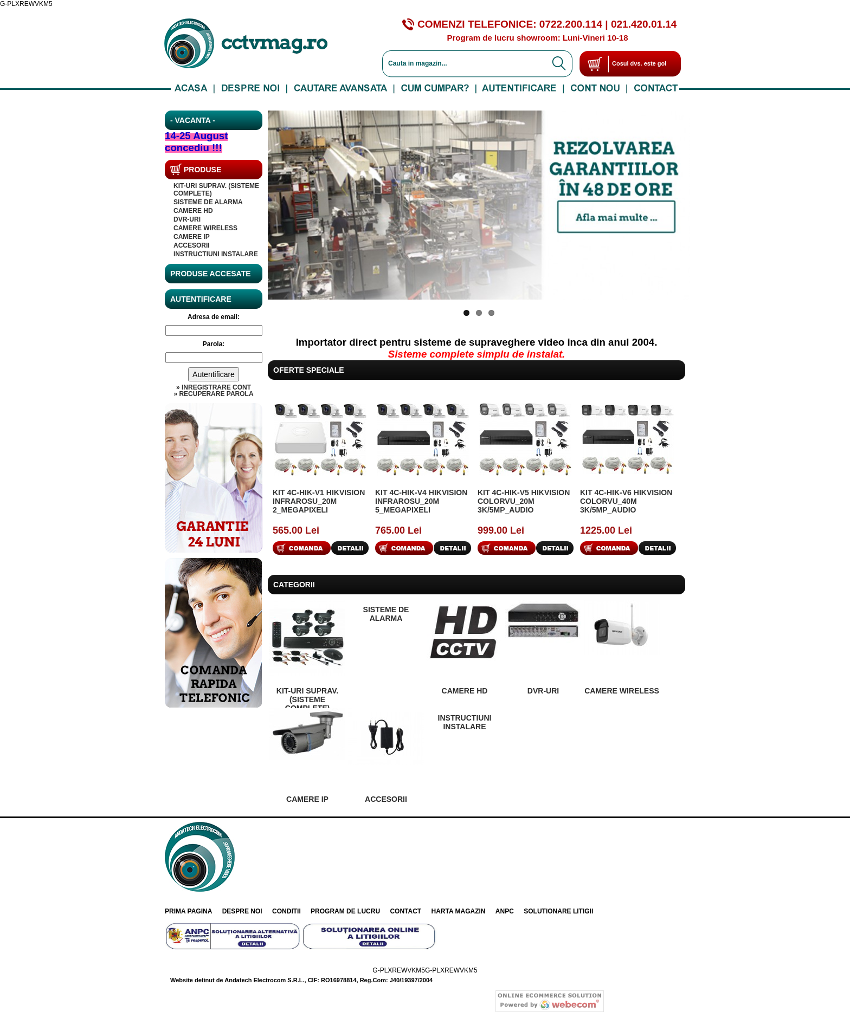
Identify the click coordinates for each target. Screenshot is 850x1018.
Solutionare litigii (558, 911)
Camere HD (193, 211)
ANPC (504, 911)
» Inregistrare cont (213, 387)
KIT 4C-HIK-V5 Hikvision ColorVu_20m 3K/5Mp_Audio (524, 501)
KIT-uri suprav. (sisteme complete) (307, 699)
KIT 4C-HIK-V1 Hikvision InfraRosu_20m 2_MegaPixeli (319, 501)
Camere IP (191, 237)
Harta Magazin (459, 911)
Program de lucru (345, 911)
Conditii (286, 911)
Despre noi (242, 911)
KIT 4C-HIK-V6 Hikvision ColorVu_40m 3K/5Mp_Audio (626, 501)
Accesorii (191, 245)
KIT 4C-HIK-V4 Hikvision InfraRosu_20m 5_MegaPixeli (421, 501)
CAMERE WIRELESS (205, 228)
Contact (405, 911)
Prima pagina (188, 911)
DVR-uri (187, 219)
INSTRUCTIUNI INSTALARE (215, 254)
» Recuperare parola (213, 394)
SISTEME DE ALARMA (208, 202)
